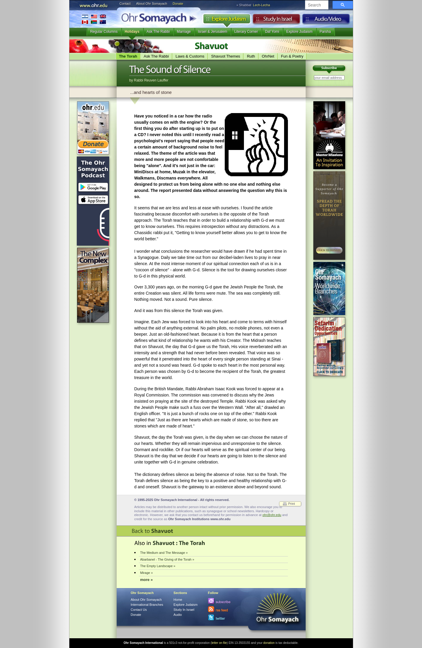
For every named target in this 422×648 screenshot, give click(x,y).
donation (269, 642)
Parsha (325, 32)
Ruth (251, 56)
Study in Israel (276, 20)
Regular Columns (104, 32)
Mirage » (146, 572)
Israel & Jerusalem (212, 32)
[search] (316, 5)
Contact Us (139, 609)
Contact (125, 3)
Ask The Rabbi (158, 32)
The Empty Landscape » (157, 566)
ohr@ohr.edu (272, 515)
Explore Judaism (227, 20)
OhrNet (268, 56)
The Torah (128, 56)
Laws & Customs (190, 56)
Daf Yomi (272, 32)
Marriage (184, 32)
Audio (326, 20)
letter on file (219, 642)
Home (178, 599)
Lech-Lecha (261, 5)
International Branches (94, 19)
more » (146, 579)
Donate (178, 3)
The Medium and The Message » (164, 552)
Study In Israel (184, 609)
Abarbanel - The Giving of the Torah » (167, 559)
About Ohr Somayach (151, 3)
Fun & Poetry (292, 56)
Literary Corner (246, 32)
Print (291, 503)
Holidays (132, 32)
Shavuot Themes (225, 56)
